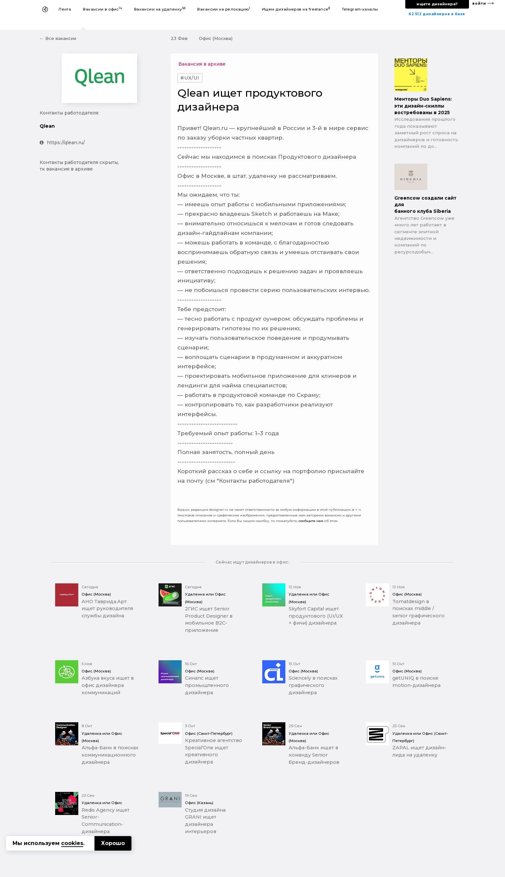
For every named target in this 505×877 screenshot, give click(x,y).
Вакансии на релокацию (223, 9)
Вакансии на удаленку (160, 9)
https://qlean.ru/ (62, 143)
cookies (72, 843)
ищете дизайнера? (436, 4)
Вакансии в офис (102, 9)
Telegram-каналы (360, 9)
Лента (64, 9)
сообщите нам (311, 521)
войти (479, 3)
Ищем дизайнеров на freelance (296, 9)
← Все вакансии (58, 38)
